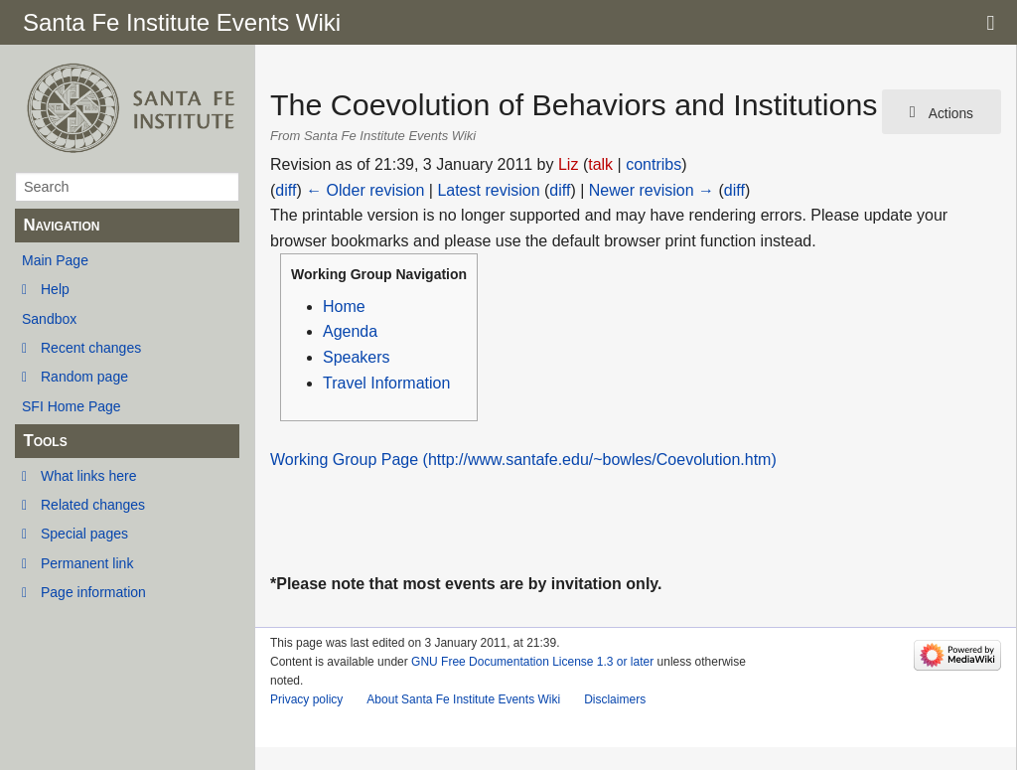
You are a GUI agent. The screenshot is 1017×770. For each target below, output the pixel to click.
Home (344, 306)
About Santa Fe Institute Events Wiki (463, 699)
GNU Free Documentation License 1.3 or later (532, 662)
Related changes (93, 505)
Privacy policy (306, 699)
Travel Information (386, 383)
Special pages (84, 533)
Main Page (55, 260)
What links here (88, 476)
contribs (653, 164)
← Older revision (365, 190)
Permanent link (87, 563)
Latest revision (488, 190)
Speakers (356, 357)
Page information (93, 592)
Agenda (350, 331)
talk (600, 164)
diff (285, 190)
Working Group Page (344, 459)
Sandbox (49, 319)
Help (55, 289)
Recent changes (91, 348)
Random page (84, 377)
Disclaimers (615, 699)
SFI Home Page (71, 406)
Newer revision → (651, 190)
